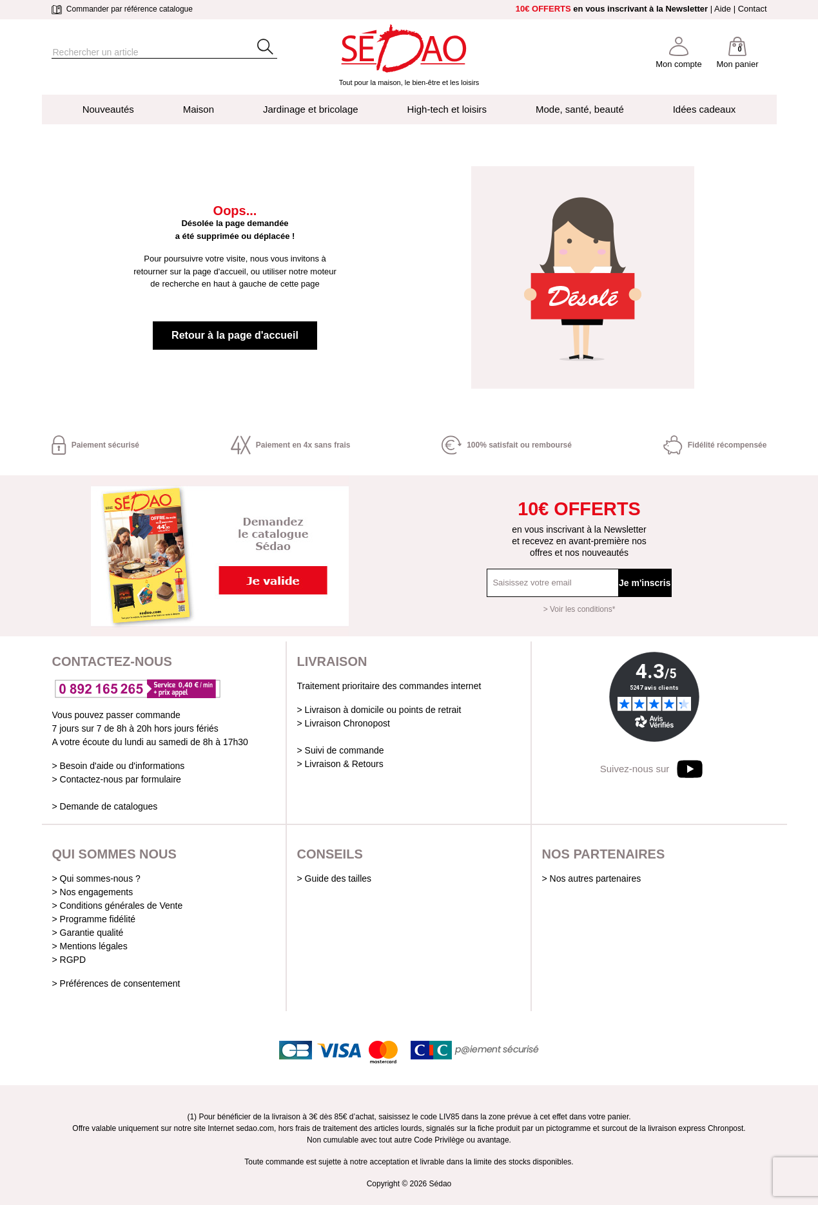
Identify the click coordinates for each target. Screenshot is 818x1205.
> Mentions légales (90, 946)
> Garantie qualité (88, 932)
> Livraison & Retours (340, 764)
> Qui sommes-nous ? (96, 878)
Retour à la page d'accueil (234, 335)
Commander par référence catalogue (122, 9)
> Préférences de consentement (116, 983)
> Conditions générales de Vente (117, 905)
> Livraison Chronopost (343, 723)
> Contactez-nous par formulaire (116, 779)
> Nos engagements (92, 892)
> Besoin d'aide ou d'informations (118, 766)
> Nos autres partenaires (591, 878)
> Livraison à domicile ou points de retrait (379, 710)
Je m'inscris (644, 583)
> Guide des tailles (334, 878)
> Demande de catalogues (105, 806)
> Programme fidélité (94, 919)
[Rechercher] (142, 52)
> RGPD (69, 959)
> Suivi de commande (340, 750)
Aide (722, 9)
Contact (752, 9)
